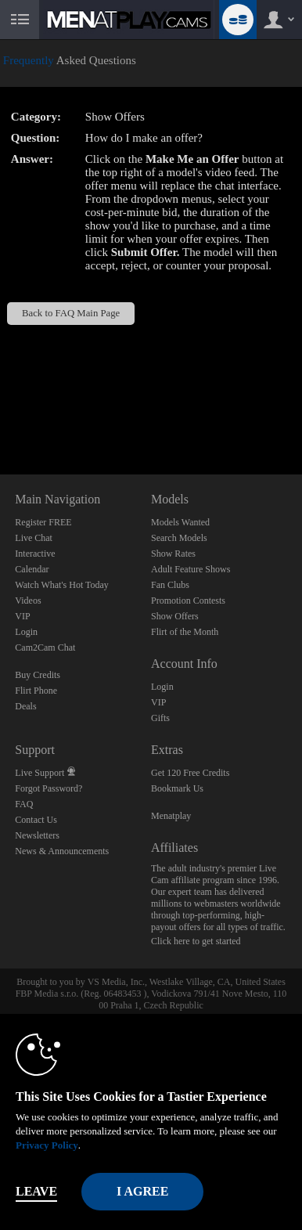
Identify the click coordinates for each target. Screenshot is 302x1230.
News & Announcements (62, 851)
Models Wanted (180, 522)
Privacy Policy (47, 1145)
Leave (36, 1191)
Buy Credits (37, 674)
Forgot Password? (48, 788)
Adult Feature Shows (190, 569)
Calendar (32, 569)
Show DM (0, 416)
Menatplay (171, 815)
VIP (22, 616)
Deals (25, 706)
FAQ (24, 804)
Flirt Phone (36, 690)
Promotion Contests (188, 600)
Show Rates (173, 553)
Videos (28, 600)
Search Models (179, 537)
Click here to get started (196, 941)
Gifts (160, 717)
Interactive (35, 553)
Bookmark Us (177, 788)
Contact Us (36, 819)
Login (26, 631)
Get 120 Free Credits (190, 772)
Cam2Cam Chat (45, 647)
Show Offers (175, 616)
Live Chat (33, 537)
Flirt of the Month (184, 631)
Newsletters (37, 835)
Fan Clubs (170, 584)
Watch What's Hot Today (62, 584)
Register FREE (43, 522)
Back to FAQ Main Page (71, 313)
